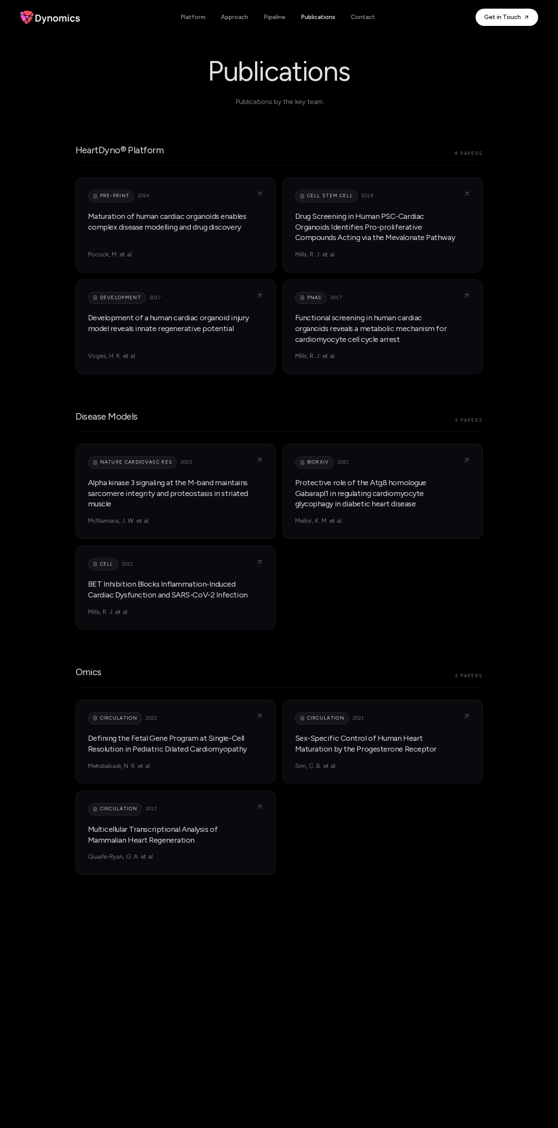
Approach (234, 17)
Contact (363, 17)
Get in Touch (507, 17)
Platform (192, 17)
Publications (318, 17)
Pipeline (274, 17)
